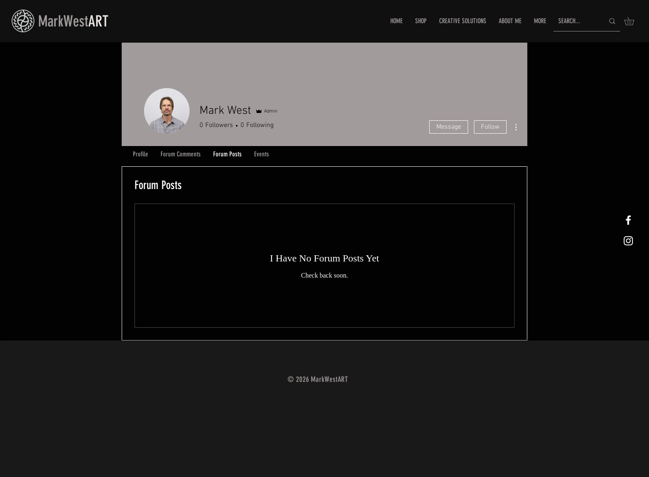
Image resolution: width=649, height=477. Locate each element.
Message (448, 127)
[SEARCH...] (575, 21)
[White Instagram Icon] (628, 241)
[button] (633, 21)
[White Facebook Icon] (628, 220)
